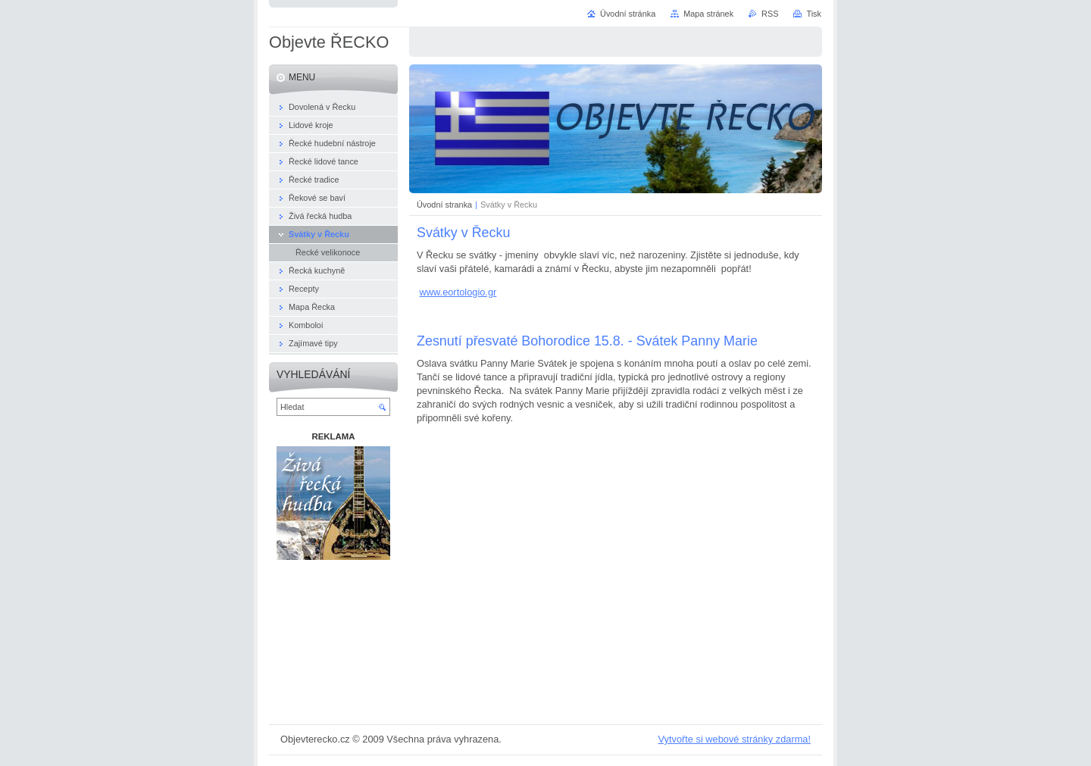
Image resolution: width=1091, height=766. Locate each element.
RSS (769, 13)
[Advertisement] (333, 645)
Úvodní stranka (444, 204)
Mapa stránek (708, 13)
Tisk (813, 13)
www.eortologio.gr (458, 292)
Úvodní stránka (627, 13)
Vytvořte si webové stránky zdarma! (734, 739)
